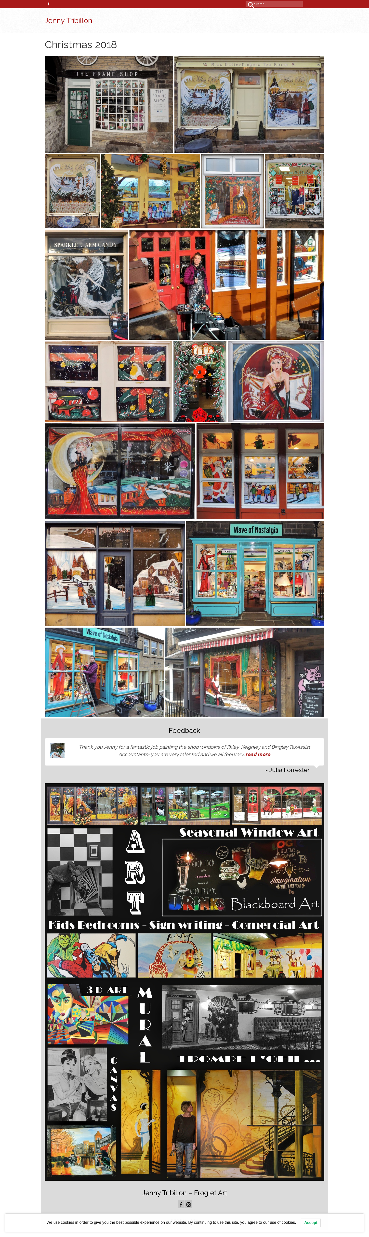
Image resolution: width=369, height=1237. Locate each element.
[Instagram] (188, 1204)
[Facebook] (181, 1204)
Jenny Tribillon (68, 20)
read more (257, 754)
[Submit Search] (249, 4)
